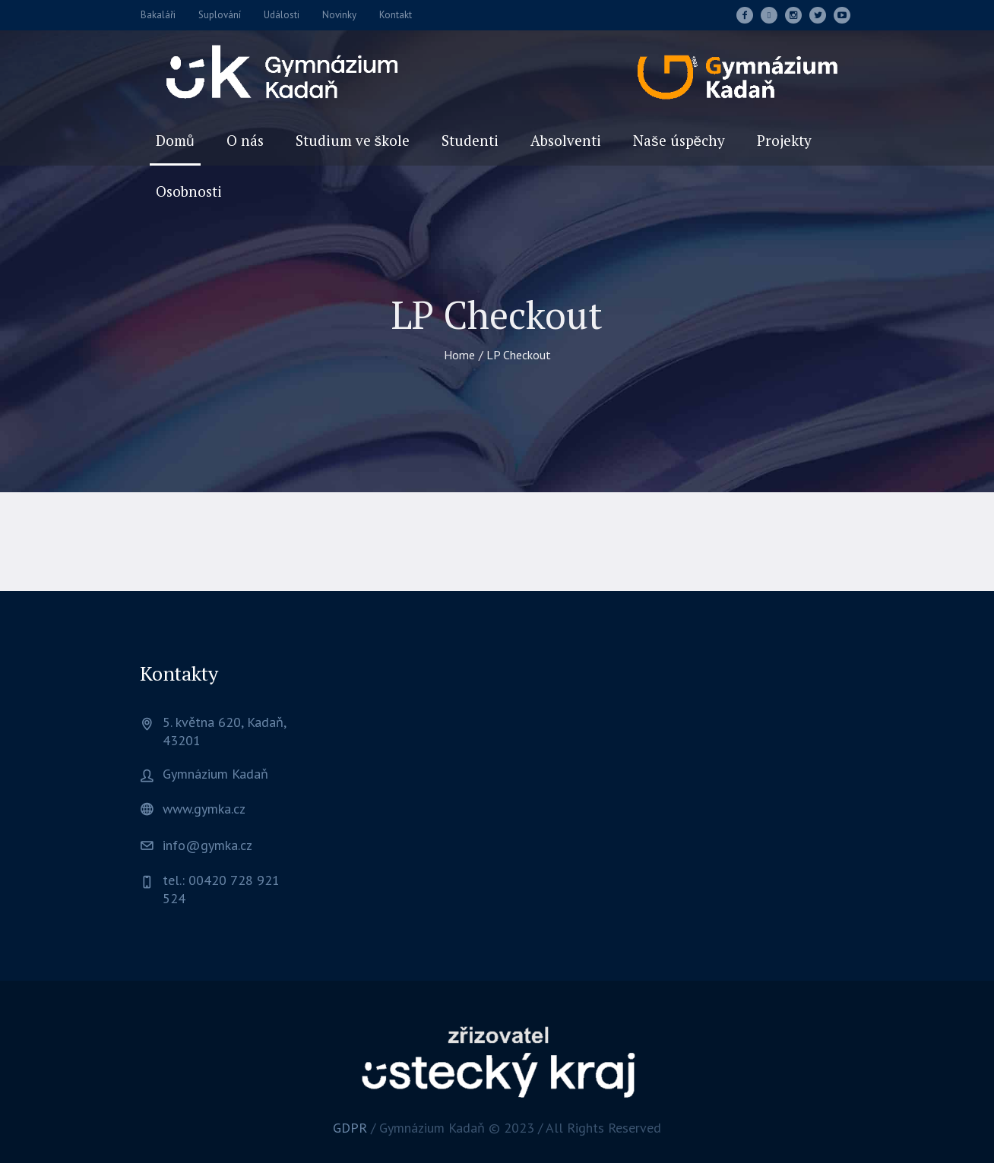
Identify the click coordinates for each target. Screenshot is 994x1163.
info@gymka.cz (207, 845)
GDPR (350, 1127)
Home (459, 354)
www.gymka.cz (204, 808)
